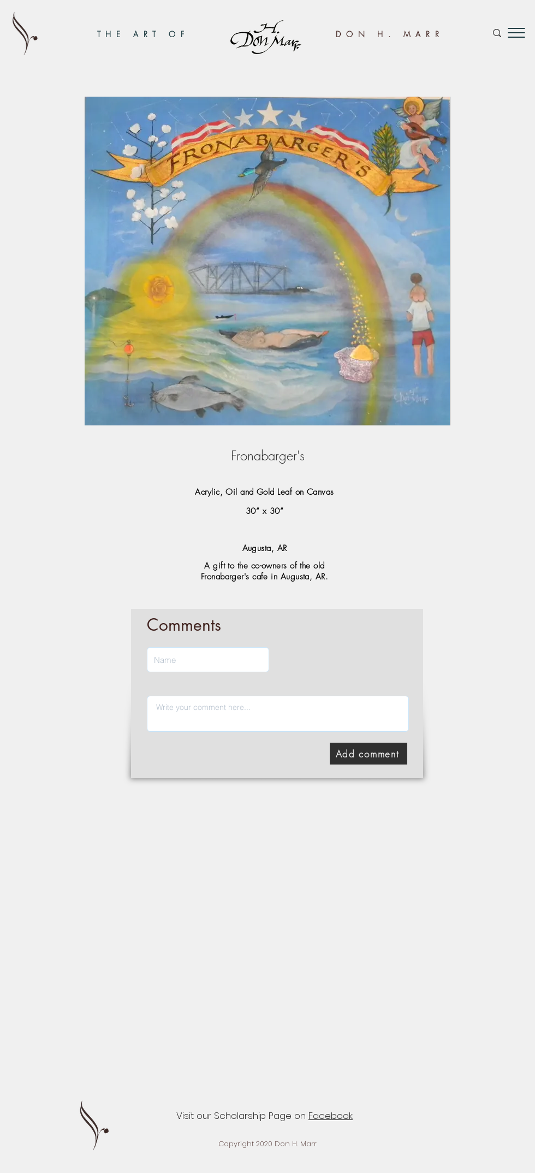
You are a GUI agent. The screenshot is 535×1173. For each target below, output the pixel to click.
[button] (516, 33)
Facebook (330, 1115)
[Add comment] (368, 754)
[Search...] (459, 33)
